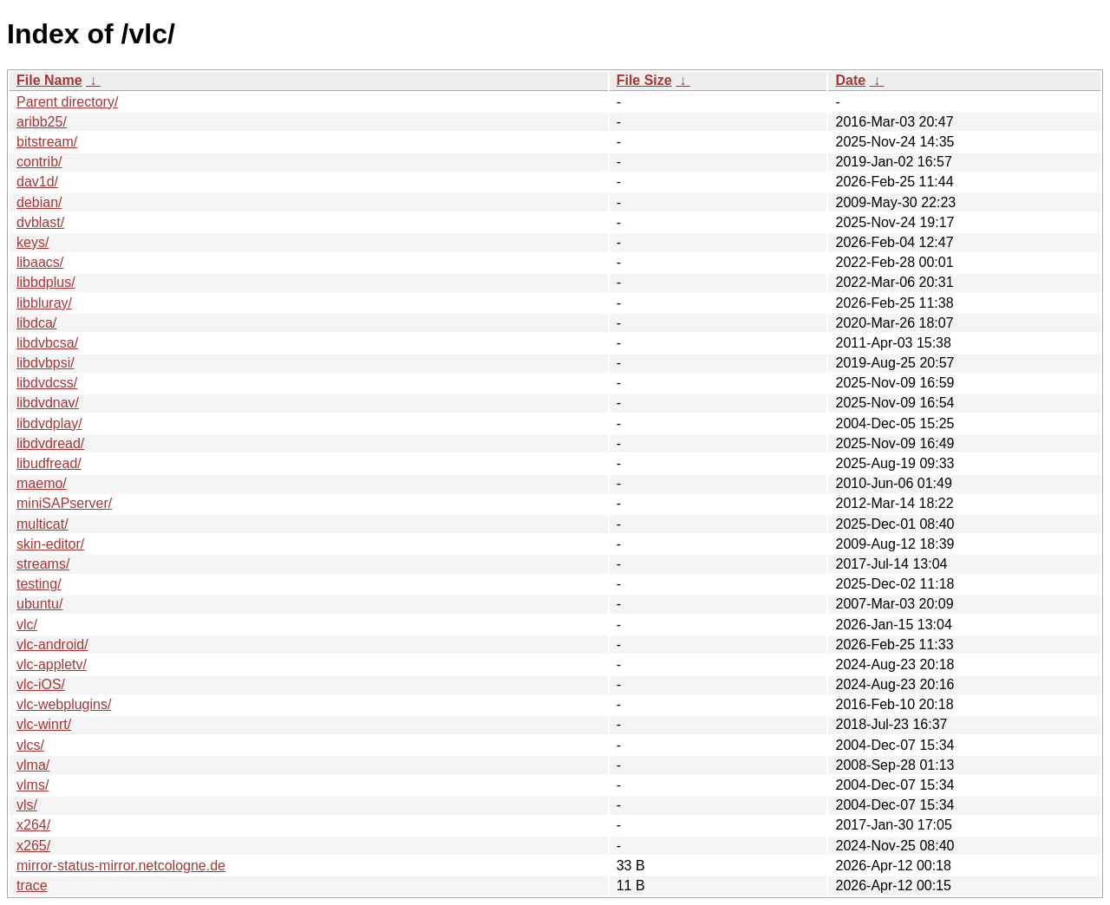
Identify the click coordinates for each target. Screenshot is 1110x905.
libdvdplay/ (49, 423)
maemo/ (41, 483)
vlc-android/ (52, 644)
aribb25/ (41, 121)
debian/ (39, 202)
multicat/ (42, 524)
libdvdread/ (50, 443)
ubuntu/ (39, 603)
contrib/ (39, 161)
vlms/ (32, 785)
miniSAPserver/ (64, 503)
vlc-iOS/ (40, 684)
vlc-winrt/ (43, 724)
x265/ (33, 845)
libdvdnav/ (47, 402)
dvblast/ (40, 222)
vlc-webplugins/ (63, 704)
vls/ (26, 805)
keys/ (32, 242)
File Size (644, 80)
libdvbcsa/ (47, 342)
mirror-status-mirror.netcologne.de (120, 865)
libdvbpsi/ (45, 362)
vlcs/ (30, 745)
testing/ (39, 583)
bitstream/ (46, 141)
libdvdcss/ (46, 382)
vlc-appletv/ (51, 664)
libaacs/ (39, 262)
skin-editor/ (50, 544)
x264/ (33, 824)
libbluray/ (44, 303)
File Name (49, 80)
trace (32, 885)
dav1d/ (37, 181)
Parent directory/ (67, 101)
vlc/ (26, 624)
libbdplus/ (45, 282)
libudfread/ (49, 463)
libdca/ (36, 323)
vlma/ (32, 765)
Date (850, 80)
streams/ (42, 564)
